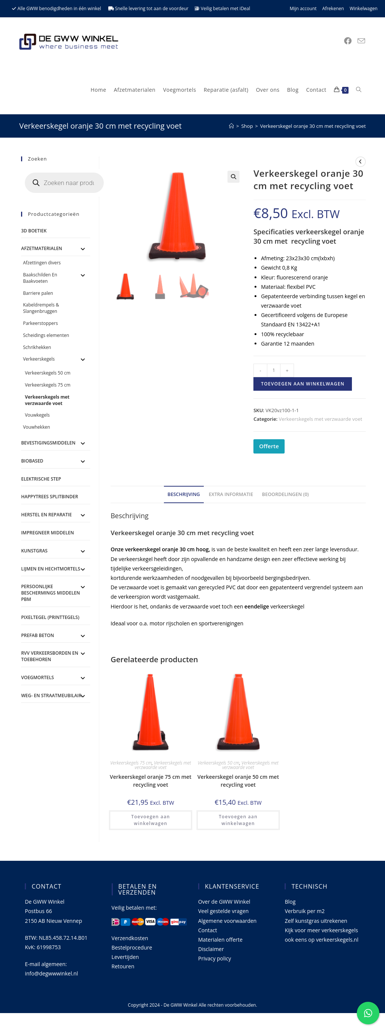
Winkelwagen (363, 8)
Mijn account (303, 8)
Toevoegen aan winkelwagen (302, 384)
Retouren (123, 966)
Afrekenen (333, 8)
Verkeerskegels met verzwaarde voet (320, 419)
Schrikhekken (37, 347)
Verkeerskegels (39, 359)
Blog (290, 901)
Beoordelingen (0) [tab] (285, 494)
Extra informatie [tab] (231, 494)
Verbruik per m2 (304, 911)
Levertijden (125, 956)
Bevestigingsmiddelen (48, 443)
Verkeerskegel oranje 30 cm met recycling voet (313, 126)
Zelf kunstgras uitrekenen (316, 920)
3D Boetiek (34, 231)
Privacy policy (214, 958)
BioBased (32, 461)
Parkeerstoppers (40, 323)
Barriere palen (38, 293)
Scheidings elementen (46, 335)
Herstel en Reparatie (46, 514)
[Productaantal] (273, 370)
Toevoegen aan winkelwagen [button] (150, 820)
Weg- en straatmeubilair (51, 695)
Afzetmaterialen (41, 248)
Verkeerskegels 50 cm (218, 763)
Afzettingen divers (42, 262)
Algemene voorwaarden (227, 920)
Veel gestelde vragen (223, 911)
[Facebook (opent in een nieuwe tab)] (348, 41)
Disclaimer (211, 949)
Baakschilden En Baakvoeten (40, 278)
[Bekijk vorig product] (360, 161)
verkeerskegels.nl (337, 939)
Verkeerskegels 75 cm (131, 763)
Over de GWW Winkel (224, 901)
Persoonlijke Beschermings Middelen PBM (50, 592)
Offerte (269, 446)
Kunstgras (34, 551)
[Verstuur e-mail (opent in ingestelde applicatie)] (361, 41)
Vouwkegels (37, 415)
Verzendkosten (130, 938)
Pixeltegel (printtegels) (50, 617)
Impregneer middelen (47, 532)
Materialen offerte (220, 939)
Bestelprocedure (132, 947)
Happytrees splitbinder (49, 496)
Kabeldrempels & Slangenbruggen (41, 308)
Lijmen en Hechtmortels (50, 569)
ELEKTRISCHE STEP (41, 479)
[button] (233, 177)
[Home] (231, 126)
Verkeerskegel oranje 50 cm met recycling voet (238, 780)
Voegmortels (37, 677)
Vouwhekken (36, 427)
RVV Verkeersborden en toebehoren (49, 656)
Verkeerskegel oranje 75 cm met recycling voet (150, 780)
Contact (207, 930)
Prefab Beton (37, 635)
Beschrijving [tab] (184, 494)
